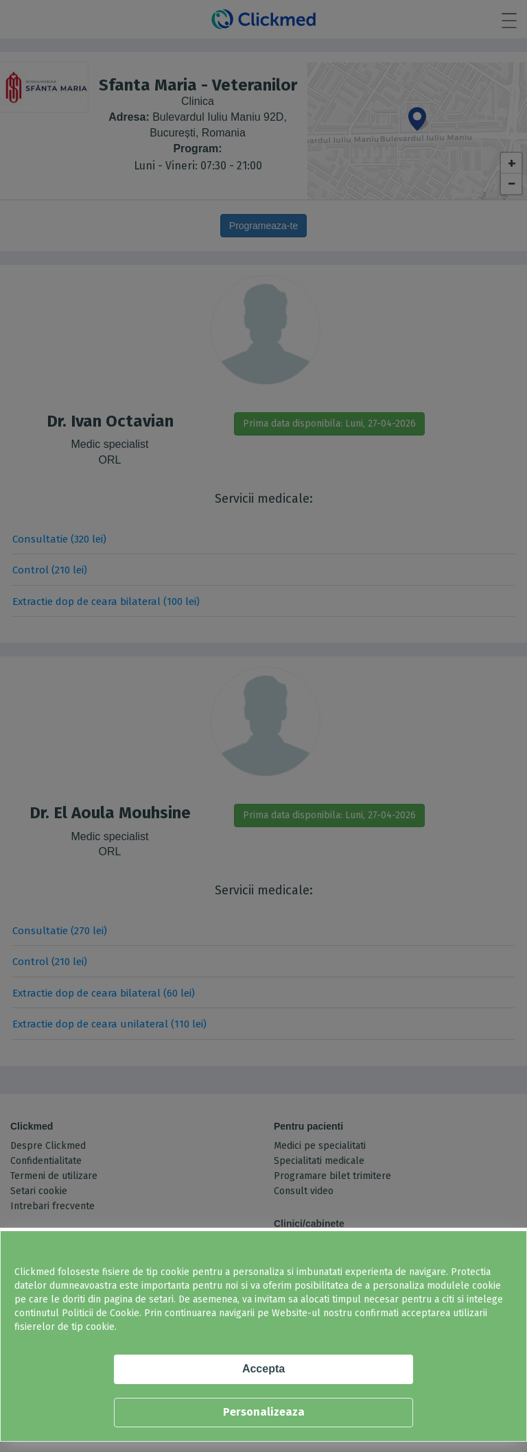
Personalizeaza (264, 1411)
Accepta (263, 1368)
